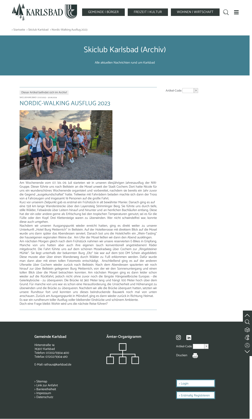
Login (184, 383)
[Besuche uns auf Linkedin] (188, 337)
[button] (236, 12)
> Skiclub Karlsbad (38, 30)
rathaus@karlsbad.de (57, 364)
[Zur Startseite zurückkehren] (44, 5)
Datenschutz (44, 397)
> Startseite (18, 30)
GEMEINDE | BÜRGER (103, 12)
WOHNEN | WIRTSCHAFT (195, 12)
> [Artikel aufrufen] (195, 90)
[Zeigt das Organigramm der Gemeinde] (122, 363)
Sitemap (41, 381)
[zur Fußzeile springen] (247, 351)
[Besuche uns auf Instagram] (178, 337)
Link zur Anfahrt (47, 385)
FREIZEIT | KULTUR (148, 12)
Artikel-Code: (174, 90)
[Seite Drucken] (192, 355)
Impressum (43, 393)
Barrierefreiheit (46, 389)
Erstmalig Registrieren (195, 395)
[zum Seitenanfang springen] (247, 313)
